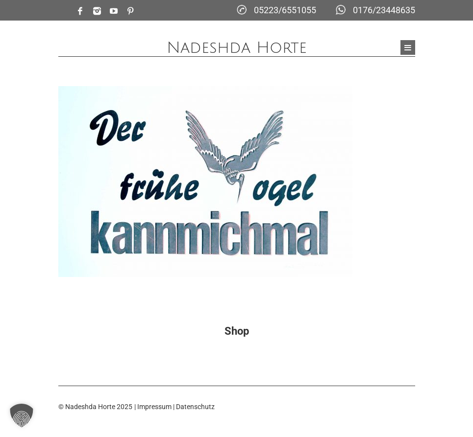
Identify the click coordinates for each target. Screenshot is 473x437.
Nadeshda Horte (237, 47)
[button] (21, 415)
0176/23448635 (384, 10)
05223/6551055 (285, 10)
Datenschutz (195, 407)
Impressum (154, 407)
